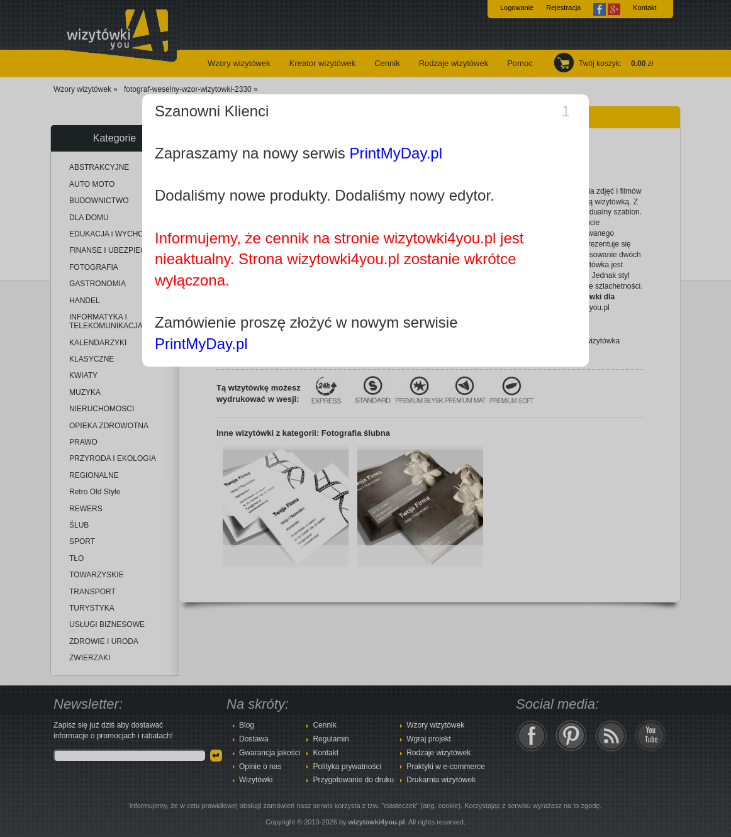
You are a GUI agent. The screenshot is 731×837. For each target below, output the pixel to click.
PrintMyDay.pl (395, 153)
